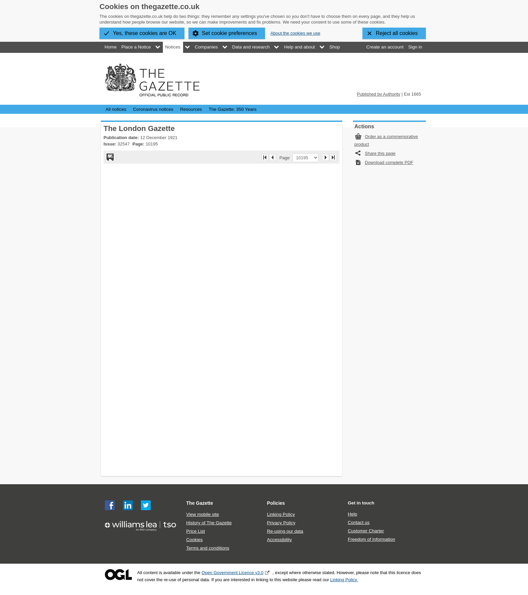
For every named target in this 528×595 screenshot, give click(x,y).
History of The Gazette (209, 522)
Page (286, 157)
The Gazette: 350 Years (233, 109)
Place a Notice (136, 46)
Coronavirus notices (153, 109)
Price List (195, 531)
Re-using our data (285, 531)
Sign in (415, 46)
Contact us (359, 522)
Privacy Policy (281, 522)
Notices (172, 46)
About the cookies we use (295, 33)
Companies (206, 46)
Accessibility (279, 539)
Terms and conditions (207, 548)
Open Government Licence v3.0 (233, 572)
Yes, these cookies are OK (144, 33)
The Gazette (199, 503)
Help (352, 514)
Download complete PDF (389, 162)
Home (111, 46)
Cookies (194, 539)
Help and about (299, 46)
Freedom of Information (371, 539)
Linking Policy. (344, 579)
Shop (334, 46)
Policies (276, 503)
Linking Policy (281, 514)
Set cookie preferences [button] (229, 33)
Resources (191, 109)
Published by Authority (378, 94)
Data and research (251, 46)
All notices (116, 109)
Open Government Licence (118, 574)
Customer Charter (366, 530)
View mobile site (202, 514)
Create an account (384, 46)
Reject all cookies (397, 33)
